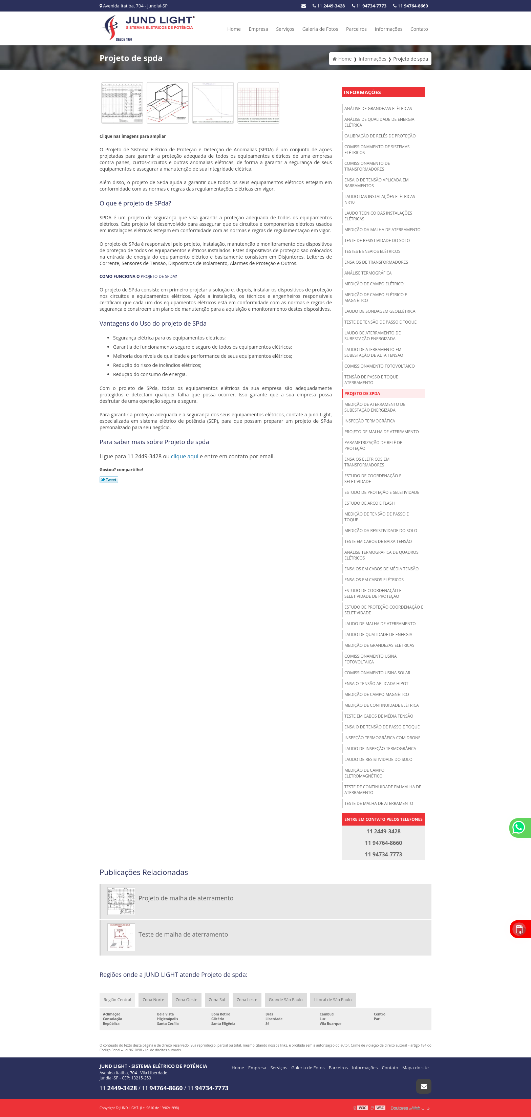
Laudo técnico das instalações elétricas (378, 216)
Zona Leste (247, 1000)
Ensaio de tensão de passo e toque (382, 727)
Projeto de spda (362, 393)
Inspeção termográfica (369, 421)
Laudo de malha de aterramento (380, 624)
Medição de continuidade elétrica (381, 705)
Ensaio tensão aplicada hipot (376, 683)
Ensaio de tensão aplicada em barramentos (376, 183)
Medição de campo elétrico (374, 284)
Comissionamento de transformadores (367, 166)
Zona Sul (217, 1000)
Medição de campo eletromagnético (364, 773)
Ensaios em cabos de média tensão (381, 569)
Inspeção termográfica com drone (382, 738)
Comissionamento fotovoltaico (379, 366)
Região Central (117, 1000)
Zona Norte (153, 1000)
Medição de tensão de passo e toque (376, 517)
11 (410, 6)
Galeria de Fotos (320, 29)
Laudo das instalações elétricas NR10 (379, 199)
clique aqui (184, 456)
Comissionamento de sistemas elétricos (376, 149)
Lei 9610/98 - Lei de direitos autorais (152, 1050)
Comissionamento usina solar (377, 673)
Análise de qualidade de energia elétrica (379, 122)
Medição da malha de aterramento (382, 230)
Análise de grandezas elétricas (378, 108)
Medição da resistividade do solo (380, 530)
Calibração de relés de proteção (380, 136)
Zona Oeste (186, 1000)
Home (234, 29)
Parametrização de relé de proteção (373, 445)
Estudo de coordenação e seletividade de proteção (372, 593)
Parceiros (356, 29)
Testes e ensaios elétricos (372, 251)
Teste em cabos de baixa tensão (378, 541)
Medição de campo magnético (376, 694)
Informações (389, 29)
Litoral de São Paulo (333, 1000)
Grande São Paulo (286, 1000)
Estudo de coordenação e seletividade (372, 478)
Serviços (285, 29)
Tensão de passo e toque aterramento (371, 380)
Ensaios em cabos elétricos (374, 580)
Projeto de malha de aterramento (381, 432)
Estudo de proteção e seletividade (381, 492)
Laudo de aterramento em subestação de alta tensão (373, 352)
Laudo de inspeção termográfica (380, 748)
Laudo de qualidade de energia (378, 634)
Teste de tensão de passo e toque (380, 322)
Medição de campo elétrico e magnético (375, 297)
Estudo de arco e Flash (369, 503)
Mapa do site (415, 1068)
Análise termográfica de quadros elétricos (381, 555)
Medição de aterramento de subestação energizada (374, 407)
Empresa (258, 29)
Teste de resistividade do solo (377, 240)
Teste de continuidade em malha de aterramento (382, 789)
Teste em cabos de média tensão (378, 716)
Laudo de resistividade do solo (378, 759)
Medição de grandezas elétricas (379, 645)
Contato (419, 29)
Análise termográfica (367, 273)
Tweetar (109, 479)
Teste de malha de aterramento (378, 803)
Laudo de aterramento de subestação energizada (372, 336)
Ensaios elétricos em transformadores (366, 462)
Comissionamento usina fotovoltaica (370, 659)
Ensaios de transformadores (376, 262)
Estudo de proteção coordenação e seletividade (383, 610)
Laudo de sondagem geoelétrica (380, 311)
